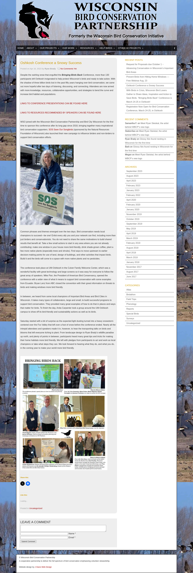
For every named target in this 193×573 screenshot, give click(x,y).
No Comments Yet (68, 68)
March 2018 (132, 257)
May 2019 (131, 229)
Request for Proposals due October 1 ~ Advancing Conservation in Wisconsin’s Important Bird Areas (149, 68)
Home (20, 48)
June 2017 (131, 276)
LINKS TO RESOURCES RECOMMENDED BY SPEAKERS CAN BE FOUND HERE (60, 113)
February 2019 (133, 243)
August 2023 (132, 176)
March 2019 (132, 238)
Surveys (130, 318)
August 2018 (132, 248)
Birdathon (131, 294)
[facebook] (174, 48)
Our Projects (50, 48)
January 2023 (132, 190)
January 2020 (132, 209)
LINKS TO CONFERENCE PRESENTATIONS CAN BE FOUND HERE (53, 103)
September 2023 (134, 171)
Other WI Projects (131, 48)
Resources (88, 48)
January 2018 (132, 262)
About (32, 48)
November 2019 (134, 214)
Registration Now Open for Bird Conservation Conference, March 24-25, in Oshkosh (147, 109)
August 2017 (132, 272)
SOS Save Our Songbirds (61, 129)
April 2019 (131, 233)
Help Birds (107, 48)
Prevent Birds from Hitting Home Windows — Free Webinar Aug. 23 (147, 79)
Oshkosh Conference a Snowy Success (51, 63)
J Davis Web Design (43, 567)
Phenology (131, 304)
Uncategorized (35, 508)
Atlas (128, 290)
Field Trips (131, 299)
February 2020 (133, 205)
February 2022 (133, 195)
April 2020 (131, 200)
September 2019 (134, 224)
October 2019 (132, 219)
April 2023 (131, 181)
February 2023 (133, 185)
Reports (130, 309)
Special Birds (132, 314)
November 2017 (134, 267)
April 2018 (131, 252)
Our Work (69, 48)
